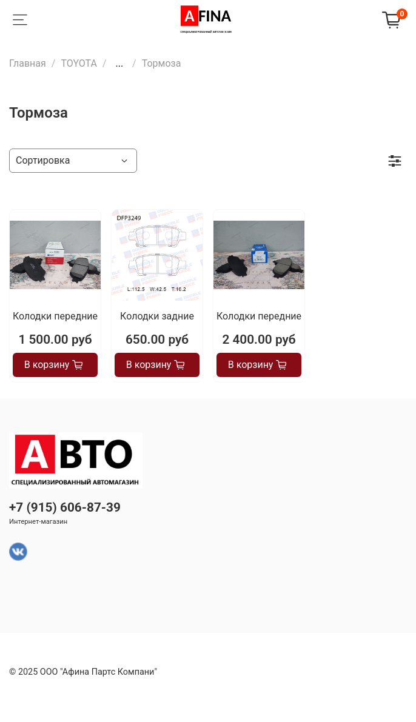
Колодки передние (55, 316)
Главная (27, 63)
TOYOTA (79, 63)
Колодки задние (157, 316)
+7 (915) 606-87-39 (65, 507)
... (119, 63)
